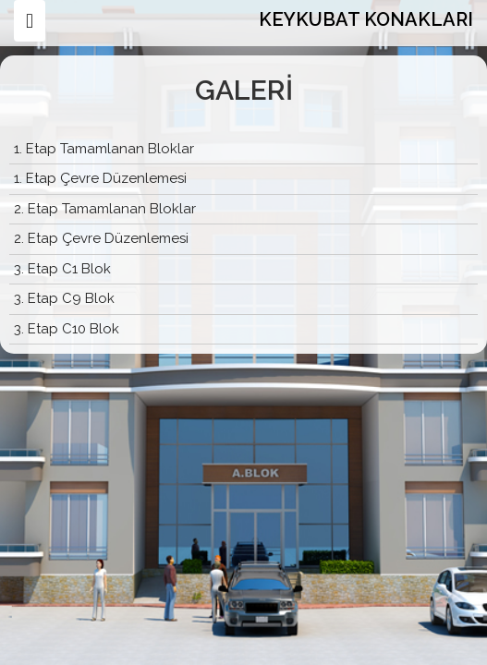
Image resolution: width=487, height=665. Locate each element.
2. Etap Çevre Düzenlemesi (101, 238)
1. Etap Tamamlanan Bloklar (104, 148)
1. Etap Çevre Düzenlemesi (100, 178)
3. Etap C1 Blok (62, 268)
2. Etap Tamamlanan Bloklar (105, 208)
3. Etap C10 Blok (66, 328)
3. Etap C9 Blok (64, 298)
